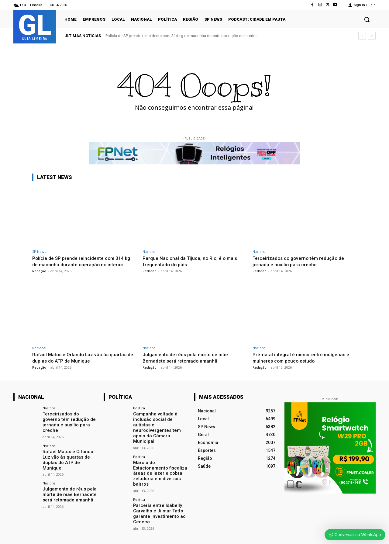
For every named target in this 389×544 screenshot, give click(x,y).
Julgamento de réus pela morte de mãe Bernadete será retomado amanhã (189, 357)
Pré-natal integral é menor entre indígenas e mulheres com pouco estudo (304, 357)
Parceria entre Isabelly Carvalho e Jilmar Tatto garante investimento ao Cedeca (157, 494)
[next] (372, 36)
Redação (39, 271)
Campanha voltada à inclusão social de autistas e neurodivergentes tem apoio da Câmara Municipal (160, 421)
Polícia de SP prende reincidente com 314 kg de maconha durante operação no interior (181, 35)
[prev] (362, 36)
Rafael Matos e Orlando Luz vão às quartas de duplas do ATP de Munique (81, 357)
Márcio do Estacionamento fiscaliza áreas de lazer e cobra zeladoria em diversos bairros (160, 458)
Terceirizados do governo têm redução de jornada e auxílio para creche (302, 261)
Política (139, 408)
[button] (367, 19)
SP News (39, 251)
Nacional (150, 251)
